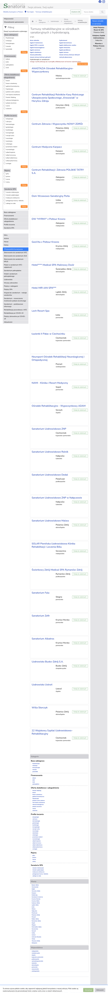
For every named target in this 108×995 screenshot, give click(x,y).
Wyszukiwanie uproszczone (14, 22)
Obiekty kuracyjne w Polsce (13, 12)
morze (8, 179)
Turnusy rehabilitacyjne (44, 12)
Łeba (33, 907)
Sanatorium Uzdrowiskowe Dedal (50, 474)
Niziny (6, 245)
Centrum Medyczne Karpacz (47, 146)
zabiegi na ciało (11, 203)
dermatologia (10, 124)
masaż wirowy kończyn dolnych (69, 55)
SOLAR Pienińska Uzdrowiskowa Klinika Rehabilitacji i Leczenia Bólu (53, 545)
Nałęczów (34, 911)
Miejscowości (8, 19)
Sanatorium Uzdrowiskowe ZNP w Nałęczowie (57, 497)
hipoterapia (9, 89)
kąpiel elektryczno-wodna (67, 45)
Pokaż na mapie (82, 64)
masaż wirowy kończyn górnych (40, 57)
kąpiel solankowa (35, 52)
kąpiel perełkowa (64, 50)
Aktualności (8, 322)
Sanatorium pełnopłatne (12, 270)
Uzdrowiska (8, 279)
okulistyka (9, 141)
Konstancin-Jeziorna (37, 897)
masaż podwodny (35, 55)
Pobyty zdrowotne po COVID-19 (14, 317)
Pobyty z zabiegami (11, 286)
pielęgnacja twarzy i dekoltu (15, 201)
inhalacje (9, 41)
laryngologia (10, 133)
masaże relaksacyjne (12, 192)
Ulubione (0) (75, 12)
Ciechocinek (35, 887)
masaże (8, 46)
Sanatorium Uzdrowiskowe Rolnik (50, 451)
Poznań (34, 917)
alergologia (9, 119)
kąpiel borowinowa (65, 43)
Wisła (33, 939)
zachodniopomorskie (37, 961)
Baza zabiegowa (10, 212)
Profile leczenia (9, 225)
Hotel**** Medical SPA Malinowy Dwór (53, 264)
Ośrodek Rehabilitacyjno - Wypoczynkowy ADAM (59, 405)
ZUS (7, 68)
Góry (6, 235)
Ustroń (34, 935)
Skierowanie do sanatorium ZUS (15, 256)
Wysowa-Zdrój (36, 941)
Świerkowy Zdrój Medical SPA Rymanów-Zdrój (57, 569)
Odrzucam (100, 990)
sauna (8, 106)
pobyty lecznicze (11, 103)
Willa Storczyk (40, 707)
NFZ (7, 62)
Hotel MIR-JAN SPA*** (44, 287)
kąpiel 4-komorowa (36, 43)
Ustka (33, 933)
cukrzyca (9, 122)
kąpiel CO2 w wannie (37, 45)
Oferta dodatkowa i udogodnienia (11, 220)
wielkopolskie (35, 971)
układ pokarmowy (11, 161)
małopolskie (35, 951)
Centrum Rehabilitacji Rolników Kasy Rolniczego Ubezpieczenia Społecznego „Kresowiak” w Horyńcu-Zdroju (58, 98)
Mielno (34, 909)
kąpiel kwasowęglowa (37, 48)
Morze (6, 242)
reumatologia (10, 149)
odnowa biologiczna (12, 100)
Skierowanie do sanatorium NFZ (15, 252)
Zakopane (34, 943)
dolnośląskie (35, 965)
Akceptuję (88, 990)
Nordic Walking (11, 97)
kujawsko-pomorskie (37, 957)
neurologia (9, 138)
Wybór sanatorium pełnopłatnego (10, 275)
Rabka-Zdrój (35, 919)
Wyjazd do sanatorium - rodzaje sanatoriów (15, 294)
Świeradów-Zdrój (36, 927)
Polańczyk (34, 913)
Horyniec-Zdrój (36, 891)
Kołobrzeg (34, 895)
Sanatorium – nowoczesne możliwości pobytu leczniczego (15, 299)
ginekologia (9, 127)
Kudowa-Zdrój (36, 903)
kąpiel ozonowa (35, 50)
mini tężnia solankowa (13, 95)
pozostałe (9, 49)
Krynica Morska (36, 899)
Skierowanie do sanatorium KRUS (13, 260)
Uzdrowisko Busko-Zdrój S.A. (47, 661)
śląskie (34, 955)
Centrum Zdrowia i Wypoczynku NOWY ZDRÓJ (57, 123)
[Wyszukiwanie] (102, 12)
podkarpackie (35, 959)
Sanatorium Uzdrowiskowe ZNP (49, 428)
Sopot (33, 923)
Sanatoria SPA (9, 228)
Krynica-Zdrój (35, 901)
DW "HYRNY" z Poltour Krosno (48, 219)
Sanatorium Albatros (43, 638)
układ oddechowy (11, 158)
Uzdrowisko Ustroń (42, 684)
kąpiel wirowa (63, 52)
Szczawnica (35, 929)
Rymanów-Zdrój (36, 921)
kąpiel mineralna (64, 48)
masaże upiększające (12, 195)
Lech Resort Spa (40, 310)
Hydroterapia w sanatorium (40, 59)
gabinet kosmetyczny (12, 86)
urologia (8, 163)
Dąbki (33, 889)
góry (7, 174)
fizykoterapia (10, 38)
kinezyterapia (10, 43)
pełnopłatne (10, 65)
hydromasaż (63, 40)
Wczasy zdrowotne (11, 283)
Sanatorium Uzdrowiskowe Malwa (50, 520)
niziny (8, 182)
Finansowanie (9, 216)
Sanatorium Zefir (41, 615)
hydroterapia (55, 21)
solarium (9, 109)
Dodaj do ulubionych (79, 76)
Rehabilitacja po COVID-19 (13, 313)
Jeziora (6, 238)
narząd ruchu (10, 135)
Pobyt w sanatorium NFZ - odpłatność (13, 266)
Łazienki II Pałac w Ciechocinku (48, 333)
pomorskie (35, 967)
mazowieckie (35, 969)
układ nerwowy (11, 155)
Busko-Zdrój (35, 885)
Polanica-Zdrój (36, 915)
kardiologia (9, 130)
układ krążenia (10, 152)
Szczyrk (34, 931)
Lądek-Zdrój (35, 905)
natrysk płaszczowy (65, 57)
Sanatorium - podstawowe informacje (13, 305)
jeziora (8, 176)
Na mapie (29, 12)
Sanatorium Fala (40, 592)
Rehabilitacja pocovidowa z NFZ (15, 310)
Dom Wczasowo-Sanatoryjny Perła (51, 196)
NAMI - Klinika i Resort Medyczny (50, 382)
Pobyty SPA (8, 289)
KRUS (8, 59)
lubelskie (34, 963)
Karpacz (34, 893)
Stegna (34, 925)
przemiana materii (11, 147)
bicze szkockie (34, 40)
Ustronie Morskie (36, 937)
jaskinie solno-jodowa (13, 92)
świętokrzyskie (36, 953)
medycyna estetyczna (13, 198)
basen (8, 81)
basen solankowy (11, 83)
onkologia (9, 144)
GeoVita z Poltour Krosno (45, 242)
